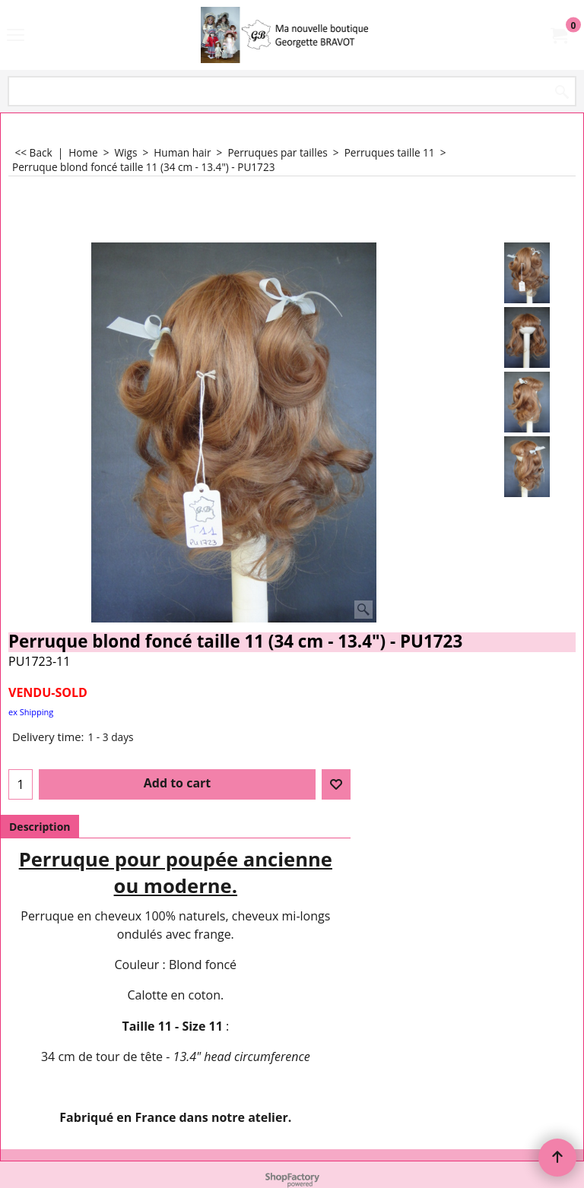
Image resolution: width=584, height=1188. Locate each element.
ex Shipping (30, 712)
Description (40, 826)
